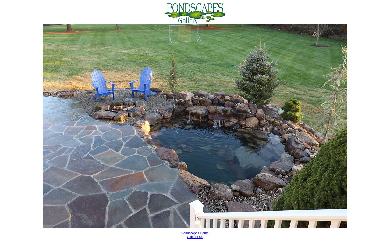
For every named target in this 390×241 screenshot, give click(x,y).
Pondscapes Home (195, 233)
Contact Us (195, 237)
